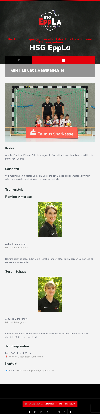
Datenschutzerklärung (54, 404)
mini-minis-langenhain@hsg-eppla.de (35, 370)
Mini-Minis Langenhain (16, 247)
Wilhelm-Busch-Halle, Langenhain (25, 356)
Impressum (70, 404)
